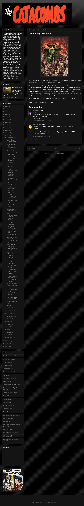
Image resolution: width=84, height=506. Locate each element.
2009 (7, 341)
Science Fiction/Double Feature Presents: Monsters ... (12, 256)
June (8, 324)
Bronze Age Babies (9, 359)
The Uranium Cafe (8, 429)
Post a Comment (35, 140)
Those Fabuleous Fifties (10, 433)
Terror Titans (7, 412)
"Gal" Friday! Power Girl (10, 223)
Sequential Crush (8, 405)
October (9, 313)
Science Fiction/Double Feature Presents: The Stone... (12, 291)
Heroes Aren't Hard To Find (11, 384)
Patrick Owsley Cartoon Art (11, 392)
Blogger (53, 502)
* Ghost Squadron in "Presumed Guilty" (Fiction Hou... (12, 278)
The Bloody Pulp (8, 418)
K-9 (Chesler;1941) (12, 183)
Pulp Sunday (7, 399)
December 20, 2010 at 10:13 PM (42, 120)
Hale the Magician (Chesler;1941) (12, 298)
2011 (7, 133)
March (9, 332)
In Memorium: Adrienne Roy (11, 210)
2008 (7, 343)
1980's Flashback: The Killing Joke (12, 284)
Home (55, 148)
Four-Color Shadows (9, 378)
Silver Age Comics (8, 408)
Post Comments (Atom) (58, 153)
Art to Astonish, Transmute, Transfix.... (11, 188)
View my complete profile (10, 97)
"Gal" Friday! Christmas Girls (12, 179)
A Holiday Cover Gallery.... (11, 205)
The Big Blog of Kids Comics (11, 415)
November (10, 311)
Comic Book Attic (8, 368)
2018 (7, 114)
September (10, 316)
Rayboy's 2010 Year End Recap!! (11, 160)
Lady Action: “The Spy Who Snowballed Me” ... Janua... (12, 247)
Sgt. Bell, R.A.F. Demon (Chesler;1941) (12, 146)
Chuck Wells (18, 87)
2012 (7, 130)
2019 (7, 111)
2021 (7, 106)
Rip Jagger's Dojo (8, 402)
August (9, 319)
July (8, 321)
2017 (7, 116)
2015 (7, 122)
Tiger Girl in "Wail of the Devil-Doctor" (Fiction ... (12, 239)
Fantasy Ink (6, 375)
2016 (7, 119)
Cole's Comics (7, 365)
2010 (7, 135)
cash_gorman (37, 124)
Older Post (77, 148)
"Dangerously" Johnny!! (11, 165)
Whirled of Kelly (8, 436)
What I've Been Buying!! (11, 272)
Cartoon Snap (7, 362)
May (8, 327)
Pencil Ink (6, 396)
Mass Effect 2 (11, 150)
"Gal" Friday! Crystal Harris (11, 140)
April (8, 329)
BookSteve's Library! (9, 356)
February (10, 335)
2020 (7, 108)
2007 (7, 346)
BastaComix (36, 110)
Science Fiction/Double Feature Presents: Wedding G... (12, 172)
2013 (7, 127)
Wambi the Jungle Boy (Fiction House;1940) (12, 154)
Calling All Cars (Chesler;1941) (12, 227)
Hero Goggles (7, 381)
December (10, 137)
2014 (7, 124)
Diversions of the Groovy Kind (12, 372)
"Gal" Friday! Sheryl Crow (11, 262)
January (9, 337)
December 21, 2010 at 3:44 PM (41, 136)
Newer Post (32, 148)
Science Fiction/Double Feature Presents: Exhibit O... (12, 217)
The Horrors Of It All (9, 421)
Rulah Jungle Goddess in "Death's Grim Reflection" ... (11, 195)
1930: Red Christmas (10, 306)
